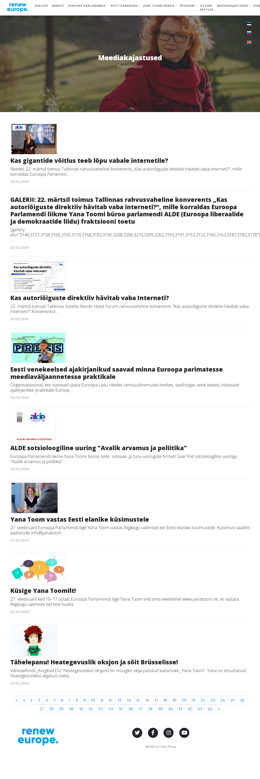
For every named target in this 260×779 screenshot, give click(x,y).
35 (120, 708)
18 (165, 700)
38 (150, 708)
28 (51, 708)
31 (81, 708)
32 (90, 708)
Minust (58, 6)
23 (212, 700)
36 (130, 708)
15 (138, 700)
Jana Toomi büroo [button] (158, 6)
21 (193, 700)
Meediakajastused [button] (232, 6)
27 (42, 708)
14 (129, 700)
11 (101, 700)
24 (222, 700)
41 (180, 708)
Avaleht (42, 6)
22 (203, 700)
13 (120, 700)
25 (232, 700)
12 (110, 700)
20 (184, 700)
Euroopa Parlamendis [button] (87, 6)
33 (100, 708)
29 (61, 708)
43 (199, 708)
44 (210, 708)
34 (110, 708)
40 (170, 708)
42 (190, 708)
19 (174, 700)
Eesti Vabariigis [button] (124, 6)
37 (141, 708)
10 (93, 700)
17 (156, 700)
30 (71, 708)
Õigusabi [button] (187, 6)
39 (160, 708)
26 (242, 700)
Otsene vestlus (207, 7)
